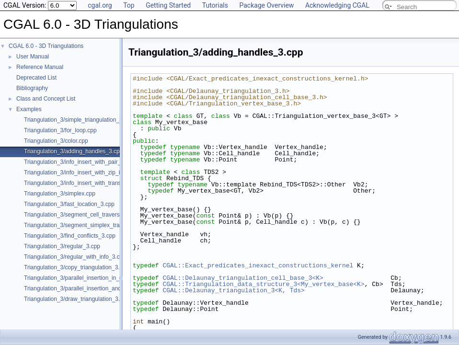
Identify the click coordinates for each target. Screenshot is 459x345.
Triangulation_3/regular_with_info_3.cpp (75, 256)
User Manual (32, 56)
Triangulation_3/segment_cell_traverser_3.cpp (83, 214)
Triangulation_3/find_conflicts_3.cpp (69, 235)
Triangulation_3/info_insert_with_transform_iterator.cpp (94, 183)
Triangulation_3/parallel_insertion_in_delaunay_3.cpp (92, 278)
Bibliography (32, 88)
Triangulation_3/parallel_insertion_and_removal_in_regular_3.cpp (107, 288)
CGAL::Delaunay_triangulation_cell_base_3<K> (242, 278)
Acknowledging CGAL (337, 5)
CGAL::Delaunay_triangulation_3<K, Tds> (233, 290)
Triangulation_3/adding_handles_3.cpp (73, 151)
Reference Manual (39, 67)
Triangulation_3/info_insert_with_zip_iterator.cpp (85, 172)
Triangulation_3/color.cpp (56, 141)
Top (129, 5)
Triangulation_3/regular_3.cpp (62, 246)
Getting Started (168, 5)
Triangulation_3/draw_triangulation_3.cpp (76, 299)
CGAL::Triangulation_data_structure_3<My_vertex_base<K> (263, 284)
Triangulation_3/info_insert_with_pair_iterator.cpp (86, 162)
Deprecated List (36, 77)
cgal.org (100, 5)
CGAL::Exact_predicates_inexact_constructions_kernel (257, 265)
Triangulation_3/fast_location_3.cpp (69, 204)
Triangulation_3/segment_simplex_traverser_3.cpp (88, 225)
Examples (29, 109)
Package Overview (266, 5)
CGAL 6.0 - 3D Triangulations (46, 46)
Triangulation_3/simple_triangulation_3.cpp (78, 119)
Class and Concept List (45, 98)
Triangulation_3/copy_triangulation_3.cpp (76, 267)
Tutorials (215, 5)
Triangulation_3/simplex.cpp (59, 193)
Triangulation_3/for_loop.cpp (60, 130)
